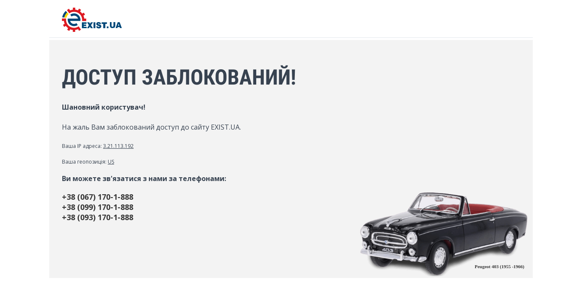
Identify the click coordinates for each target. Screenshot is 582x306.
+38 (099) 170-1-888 (97, 207)
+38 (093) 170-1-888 (97, 217)
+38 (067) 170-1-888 (97, 197)
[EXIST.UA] (92, 29)
